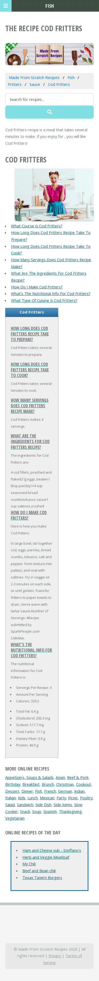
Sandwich (25, 804)
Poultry (86, 797)
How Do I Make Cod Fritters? (37, 286)
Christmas (65, 784)
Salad (10, 804)
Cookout (83, 784)
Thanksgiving (70, 811)
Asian (60, 777)
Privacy (55, 955)
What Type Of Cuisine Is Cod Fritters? (44, 300)
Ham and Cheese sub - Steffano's (51, 850)
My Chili (29, 863)
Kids (21, 797)
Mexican (47, 797)
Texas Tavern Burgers (42, 877)
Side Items (63, 804)
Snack (25, 811)
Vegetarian (15, 818)
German (65, 791)
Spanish (50, 811)
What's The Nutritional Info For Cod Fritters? (50, 293)
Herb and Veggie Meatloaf (45, 857)
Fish (38, 791)
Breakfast (31, 784)
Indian (79, 791)
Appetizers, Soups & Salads (29, 777)
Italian (10, 797)
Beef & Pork (77, 777)
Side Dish (43, 804)
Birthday (12, 784)
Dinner (27, 791)
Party (61, 797)
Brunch (48, 784)
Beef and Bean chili (39, 870)
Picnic (73, 797)
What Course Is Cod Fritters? (36, 225)
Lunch (32, 797)
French (50, 791)
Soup (36, 811)
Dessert (12, 791)
